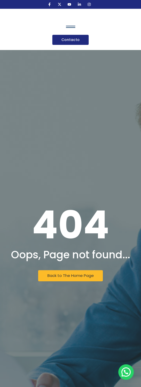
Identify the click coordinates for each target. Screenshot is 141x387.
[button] (126, 372)
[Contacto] (70, 40)
